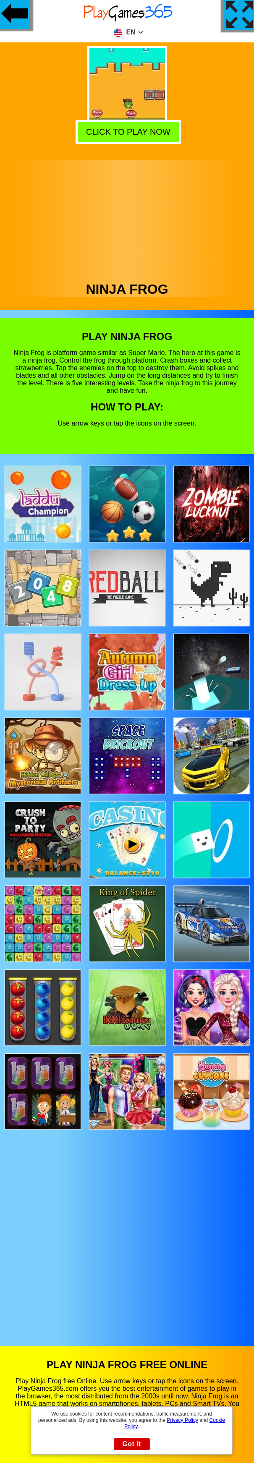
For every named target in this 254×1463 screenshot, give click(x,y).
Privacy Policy (182, 1420)
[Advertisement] (127, 218)
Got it (131, 1443)
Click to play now (126, 130)
